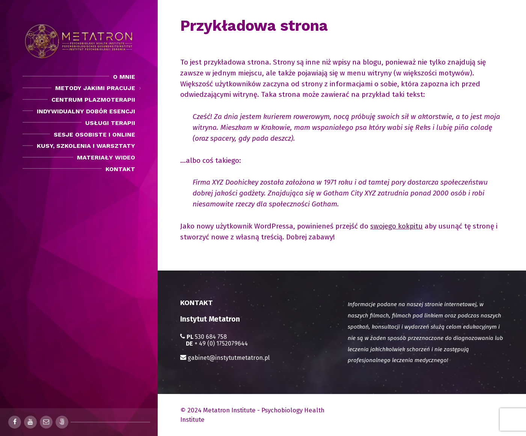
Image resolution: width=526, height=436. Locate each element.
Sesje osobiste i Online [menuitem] (94, 134)
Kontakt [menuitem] (120, 169)
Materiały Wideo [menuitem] (106, 157)
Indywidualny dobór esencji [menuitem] (86, 111)
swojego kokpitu (396, 226)
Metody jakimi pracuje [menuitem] (95, 88)
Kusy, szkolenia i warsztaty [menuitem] (86, 145)
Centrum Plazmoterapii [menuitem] (93, 99)
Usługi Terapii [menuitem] (110, 122)
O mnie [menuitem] (124, 76)
